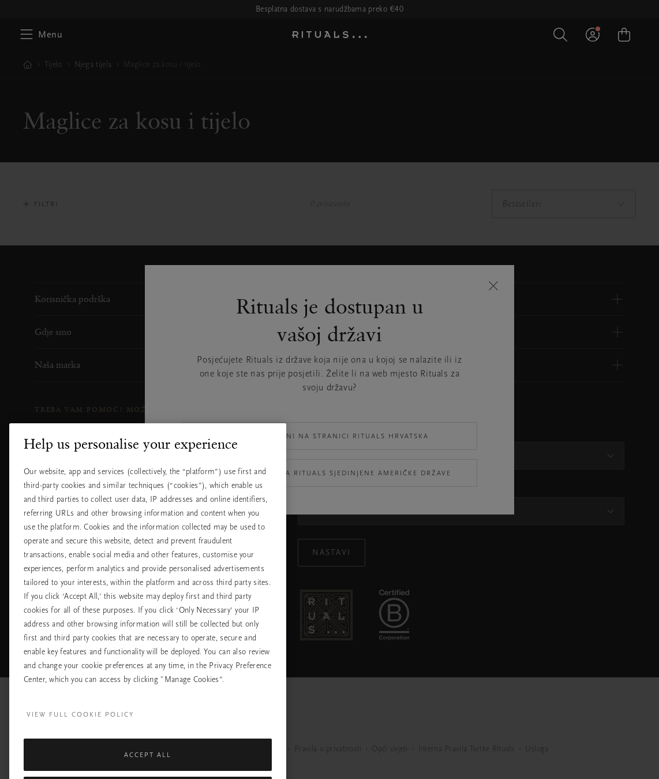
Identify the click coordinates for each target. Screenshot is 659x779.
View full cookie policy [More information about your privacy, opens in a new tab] (80, 739)
